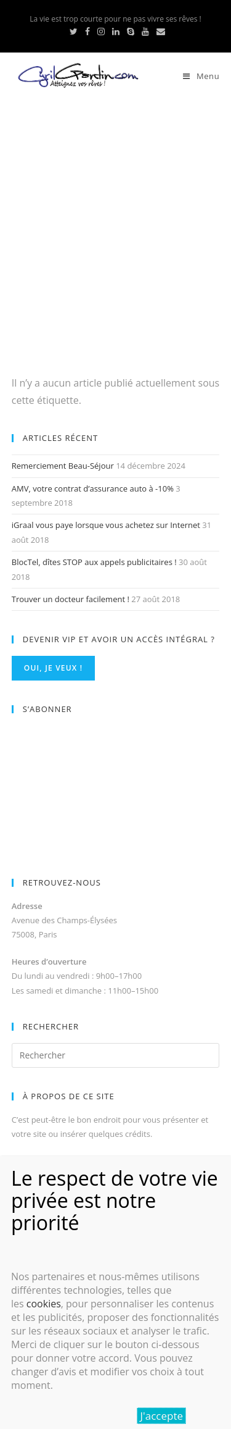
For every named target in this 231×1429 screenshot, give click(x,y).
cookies (43, 1303)
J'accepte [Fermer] (161, 1416)
